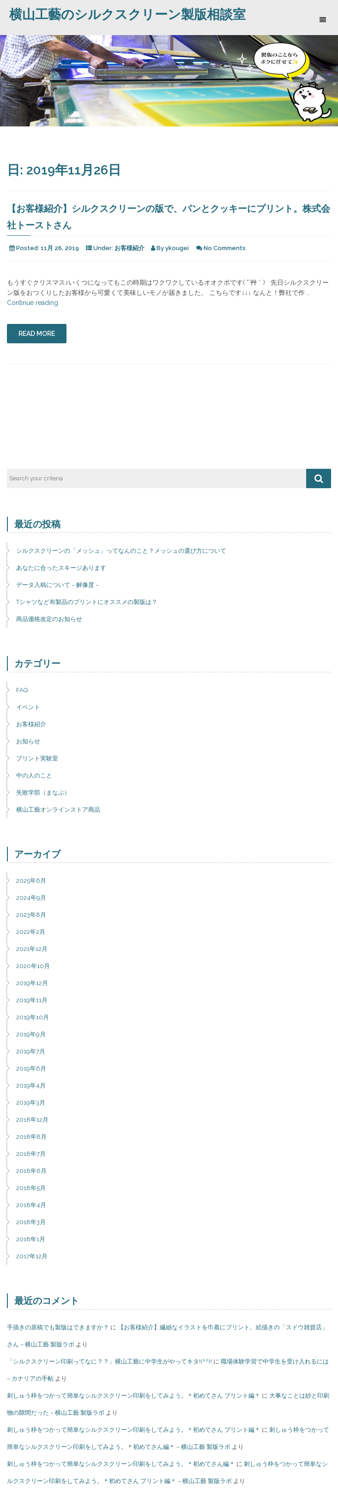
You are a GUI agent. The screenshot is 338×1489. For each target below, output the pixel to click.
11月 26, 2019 (60, 248)
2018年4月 (31, 1205)
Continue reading (32, 302)
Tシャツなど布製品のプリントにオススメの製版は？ (86, 601)
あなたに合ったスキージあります (61, 567)
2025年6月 (31, 880)
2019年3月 (30, 1102)
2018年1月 (30, 1239)
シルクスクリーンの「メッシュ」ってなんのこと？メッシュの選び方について (121, 550)
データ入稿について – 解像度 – (57, 584)
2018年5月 (31, 1187)
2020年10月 (33, 966)
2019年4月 (31, 1085)
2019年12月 (32, 983)
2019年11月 (32, 1000)
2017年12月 (32, 1256)
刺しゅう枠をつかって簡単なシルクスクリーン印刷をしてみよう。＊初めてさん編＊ (121, 1463)
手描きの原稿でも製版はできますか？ (58, 1327)
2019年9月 (31, 1034)
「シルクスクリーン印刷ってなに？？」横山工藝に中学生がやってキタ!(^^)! (109, 1361)
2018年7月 (31, 1153)
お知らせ (28, 741)
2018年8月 (31, 1136)
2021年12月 (32, 948)
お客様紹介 (130, 248)
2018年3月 (31, 1222)
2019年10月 (32, 1017)
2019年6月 (31, 1068)
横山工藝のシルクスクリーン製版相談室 (127, 14)
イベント (28, 707)
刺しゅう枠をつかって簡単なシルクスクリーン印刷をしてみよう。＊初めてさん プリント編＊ (133, 1395)
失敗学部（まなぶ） (43, 792)
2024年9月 (31, 897)
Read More (36, 333)
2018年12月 (32, 1119)
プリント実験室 (37, 758)
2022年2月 (30, 931)
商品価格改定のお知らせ (49, 619)
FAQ (22, 690)
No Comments (225, 248)
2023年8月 (31, 914)
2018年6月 (31, 1170)
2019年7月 (30, 1051)
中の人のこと (34, 775)
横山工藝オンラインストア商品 (58, 809)
